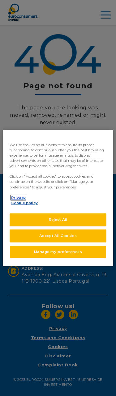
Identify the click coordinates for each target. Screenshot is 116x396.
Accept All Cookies (58, 235)
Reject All (58, 219)
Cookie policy (24, 202)
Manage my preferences (58, 251)
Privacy (18, 197)
